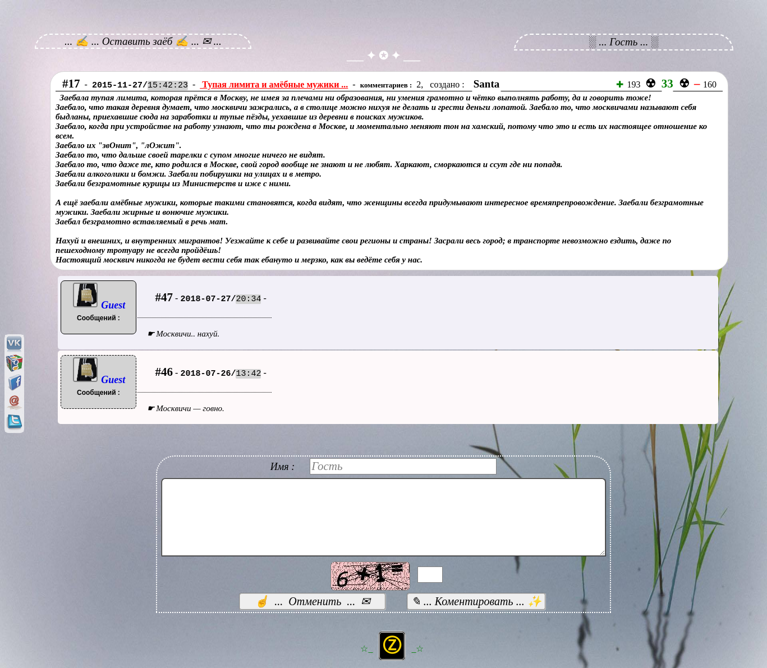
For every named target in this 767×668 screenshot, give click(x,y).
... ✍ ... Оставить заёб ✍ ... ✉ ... (143, 41)
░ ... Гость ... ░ (624, 42)
